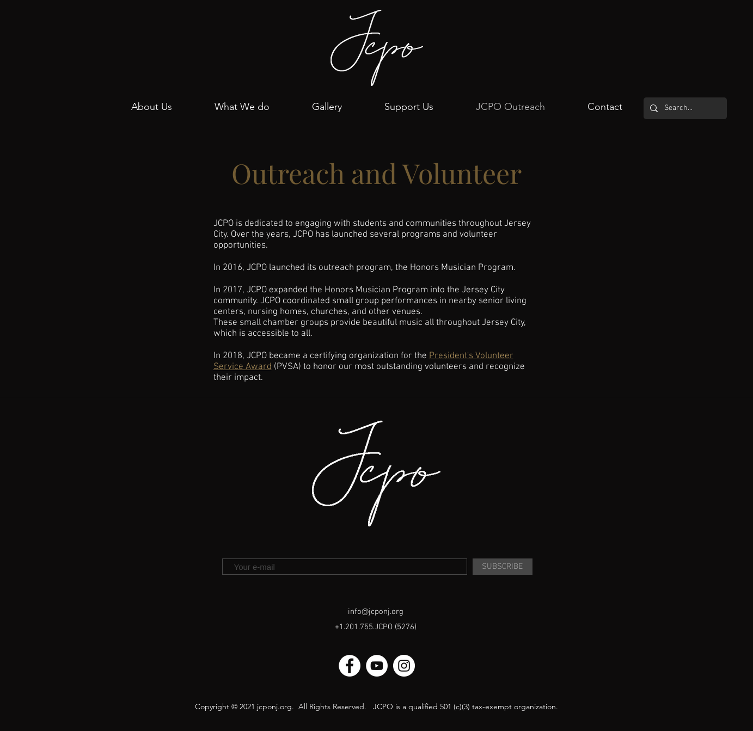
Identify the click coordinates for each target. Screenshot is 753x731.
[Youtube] (377, 666)
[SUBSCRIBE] (502, 566)
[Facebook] (349, 666)
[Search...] (684, 108)
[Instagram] (404, 666)
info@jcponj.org (375, 612)
